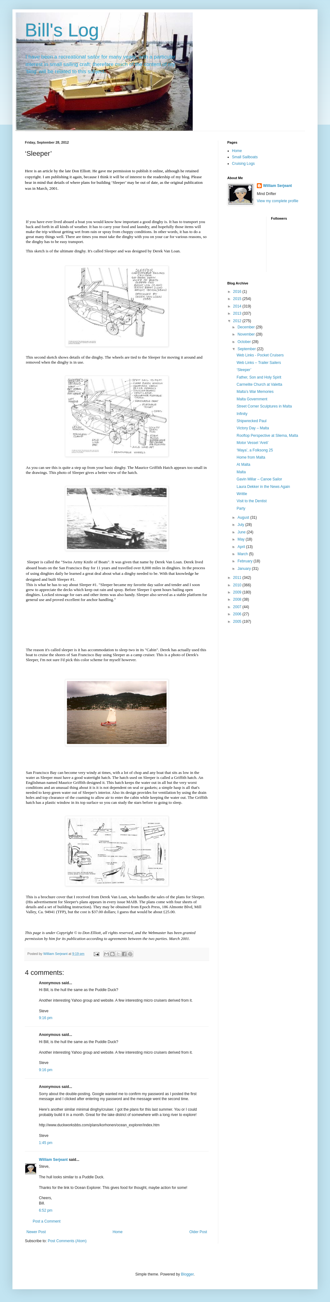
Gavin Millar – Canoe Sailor (259, 479)
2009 (238, 592)
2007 (238, 607)
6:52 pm (45, 1210)
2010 (238, 585)
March (243, 554)
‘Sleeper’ (244, 370)
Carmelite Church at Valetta (259, 384)
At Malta (243, 464)
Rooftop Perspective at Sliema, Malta (267, 435)
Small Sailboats (245, 157)
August (244, 517)
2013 (238, 313)
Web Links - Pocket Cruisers (260, 355)
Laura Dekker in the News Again (263, 486)
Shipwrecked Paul (251, 421)
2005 (238, 621)
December (247, 327)
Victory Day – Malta (253, 428)
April (242, 547)
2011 (238, 577)
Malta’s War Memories (255, 391)
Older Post (198, 1232)
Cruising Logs (243, 163)
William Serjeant (53, 1159)
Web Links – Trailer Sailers (259, 362)
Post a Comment (46, 1221)
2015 (238, 299)
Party (241, 508)
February (245, 561)
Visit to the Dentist (252, 501)
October (245, 342)
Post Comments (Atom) (67, 1241)
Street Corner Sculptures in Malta (264, 406)
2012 (238, 321)
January (245, 568)
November (247, 334)
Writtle (242, 494)
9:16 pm (45, 1018)
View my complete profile (277, 201)
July (241, 524)
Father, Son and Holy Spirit (259, 377)
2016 (238, 291)
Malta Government (252, 399)
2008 (238, 599)
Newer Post (36, 1232)
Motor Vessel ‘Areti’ (253, 443)
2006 (238, 614)
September (247, 349)
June (242, 532)
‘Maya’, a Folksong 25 (255, 450)
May (242, 539)
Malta (241, 472)
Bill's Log (62, 30)
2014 (238, 306)
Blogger (187, 1274)
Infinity (242, 414)
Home (118, 1232)
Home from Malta (251, 457)
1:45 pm (45, 1143)
